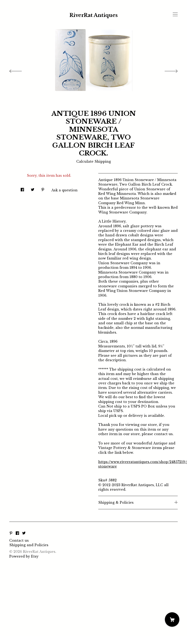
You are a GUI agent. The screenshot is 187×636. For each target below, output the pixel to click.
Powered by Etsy (23, 556)
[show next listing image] (167, 70)
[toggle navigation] (175, 14)
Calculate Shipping (93, 161)
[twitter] (24, 533)
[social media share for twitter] (32, 188)
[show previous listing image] (19, 70)
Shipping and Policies (28, 545)
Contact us (19, 540)
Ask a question (64, 190)
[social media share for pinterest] (42, 188)
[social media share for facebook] (22, 188)
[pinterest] (11, 533)
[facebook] (17, 533)
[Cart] (172, 619)
